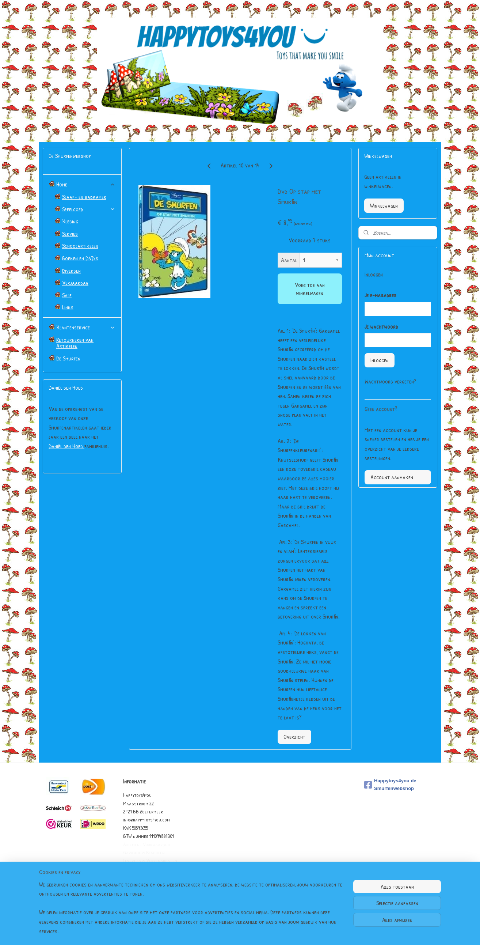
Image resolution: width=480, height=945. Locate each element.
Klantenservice (85, 327)
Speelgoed (88, 209)
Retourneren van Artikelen (75, 343)
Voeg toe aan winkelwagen (309, 289)
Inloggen (379, 360)
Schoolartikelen (80, 246)
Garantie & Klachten (144, 852)
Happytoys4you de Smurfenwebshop (390, 784)
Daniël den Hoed (66, 446)
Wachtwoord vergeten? (390, 381)
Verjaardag (75, 283)
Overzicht (294, 737)
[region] (191, 912)
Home (85, 184)
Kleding (70, 221)
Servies (70, 234)
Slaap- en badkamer (84, 197)
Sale (67, 295)
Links (67, 307)
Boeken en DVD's (80, 258)
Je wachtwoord (381, 326)
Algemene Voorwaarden (146, 844)
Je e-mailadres (380, 295)
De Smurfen (68, 358)
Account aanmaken (391, 477)
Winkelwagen (384, 205)
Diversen (71, 271)
